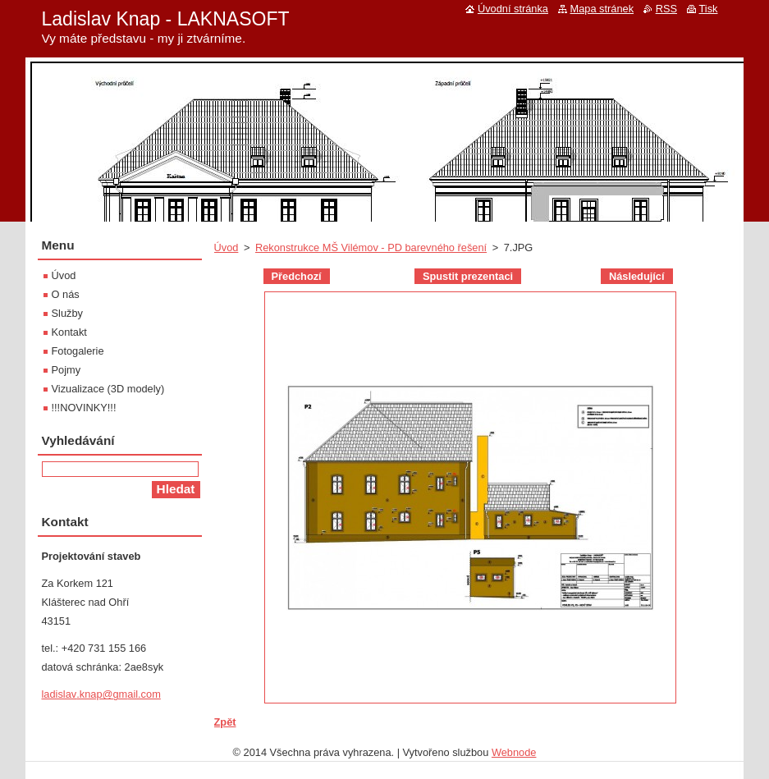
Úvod (226, 247)
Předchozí (297, 276)
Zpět (225, 722)
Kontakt (69, 332)
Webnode (514, 752)
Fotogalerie (78, 351)
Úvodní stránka (513, 8)
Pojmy (66, 370)
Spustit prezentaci (468, 276)
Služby (67, 313)
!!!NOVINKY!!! (84, 407)
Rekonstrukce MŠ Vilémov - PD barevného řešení (371, 247)
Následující (637, 276)
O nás (66, 294)
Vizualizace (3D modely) (108, 389)
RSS (666, 8)
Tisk (708, 8)
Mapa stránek (602, 8)
